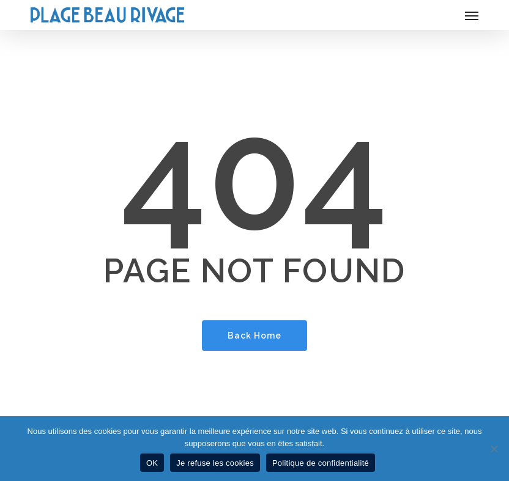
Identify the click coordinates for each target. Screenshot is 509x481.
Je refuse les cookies (215, 463)
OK (152, 463)
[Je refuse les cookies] (494, 448)
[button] (471, 15)
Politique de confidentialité (320, 463)
